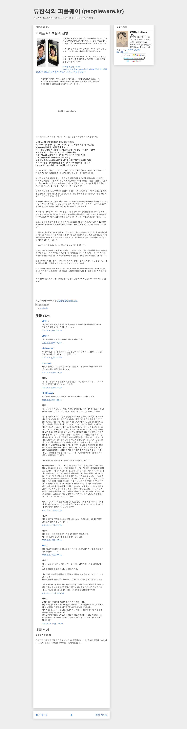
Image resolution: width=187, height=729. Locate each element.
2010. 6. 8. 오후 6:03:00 (52, 400)
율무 (44, 545)
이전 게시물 (101, 715)
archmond (46, 363)
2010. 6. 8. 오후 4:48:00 (52, 343)
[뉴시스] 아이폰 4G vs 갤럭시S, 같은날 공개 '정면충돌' (85, 69)
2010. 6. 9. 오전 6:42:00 (52, 540)
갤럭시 (45, 321)
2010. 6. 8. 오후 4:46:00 (52, 330)
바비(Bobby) (47, 348)
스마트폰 (44, 308)
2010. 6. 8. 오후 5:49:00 (52, 388)
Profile (130, 49)
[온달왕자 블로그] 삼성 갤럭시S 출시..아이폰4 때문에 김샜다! (61, 72)
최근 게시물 (42, 715)
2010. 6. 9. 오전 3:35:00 (52, 525)
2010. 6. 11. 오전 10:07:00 (53, 593)
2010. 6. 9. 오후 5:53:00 (52, 555)
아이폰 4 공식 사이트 (71, 67)
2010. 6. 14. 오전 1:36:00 (52, 624)
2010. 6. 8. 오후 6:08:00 (52, 510)
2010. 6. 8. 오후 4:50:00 (52, 358)
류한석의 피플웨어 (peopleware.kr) (78, 11)
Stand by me (122, 52)
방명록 (137, 49)
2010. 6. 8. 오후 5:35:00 (52, 373)
